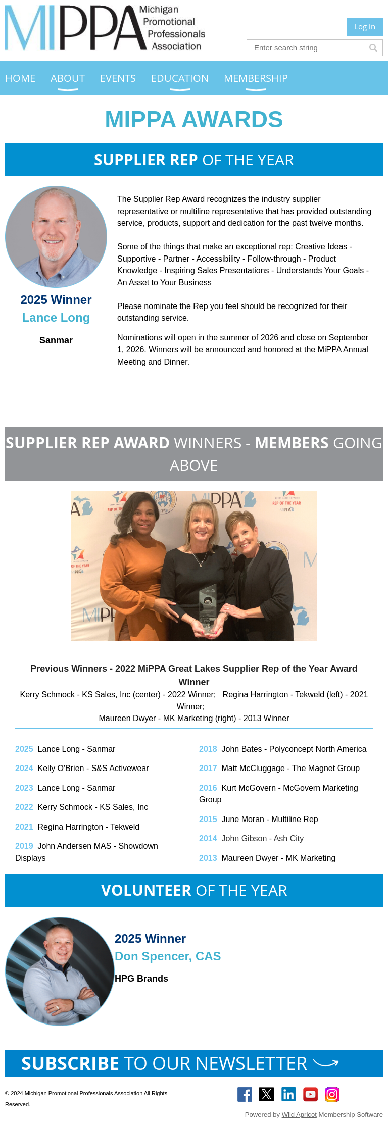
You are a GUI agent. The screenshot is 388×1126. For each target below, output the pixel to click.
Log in (364, 26)
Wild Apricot (299, 1114)
